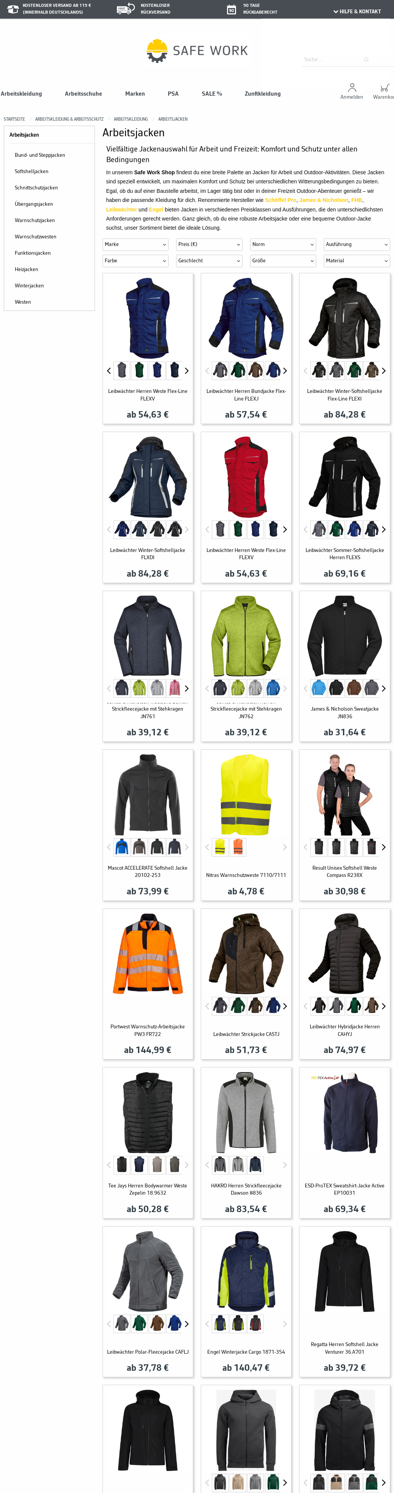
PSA (173, 94)
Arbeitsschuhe (83, 94)
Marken (135, 94)
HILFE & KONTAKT (356, 11)
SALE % (212, 94)
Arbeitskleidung (21, 94)
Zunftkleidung (263, 94)
